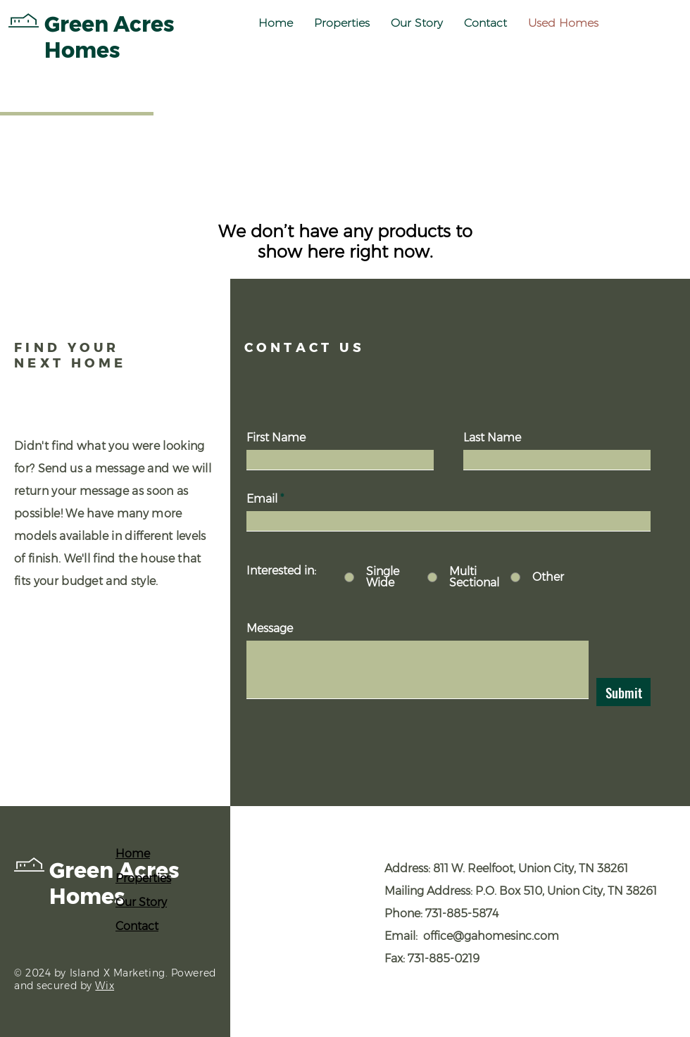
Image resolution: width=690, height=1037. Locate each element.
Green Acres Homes (114, 883)
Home (132, 853)
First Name (276, 438)
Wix (104, 985)
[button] (341, 23)
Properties (143, 878)
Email (261, 499)
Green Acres (109, 24)
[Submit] (623, 692)
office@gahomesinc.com (491, 936)
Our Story (141, 902)
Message (269, 628)
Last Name (492, 438)
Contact (136, 926)
